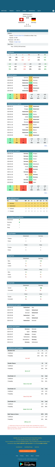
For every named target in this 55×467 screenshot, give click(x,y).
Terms (27, 455)
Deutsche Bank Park (19, 35)
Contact (37, 455)
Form (24, 10)
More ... (46, 145)
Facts (18, 10)
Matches (4, 10)
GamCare (37, 447)
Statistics (32, 10)
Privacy (21, 455)
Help (17, 455)
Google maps (17, 41)
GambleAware (19, 447)
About (32, 455)
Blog (39, 10)
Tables (11, 10)
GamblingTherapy (28, 447)
